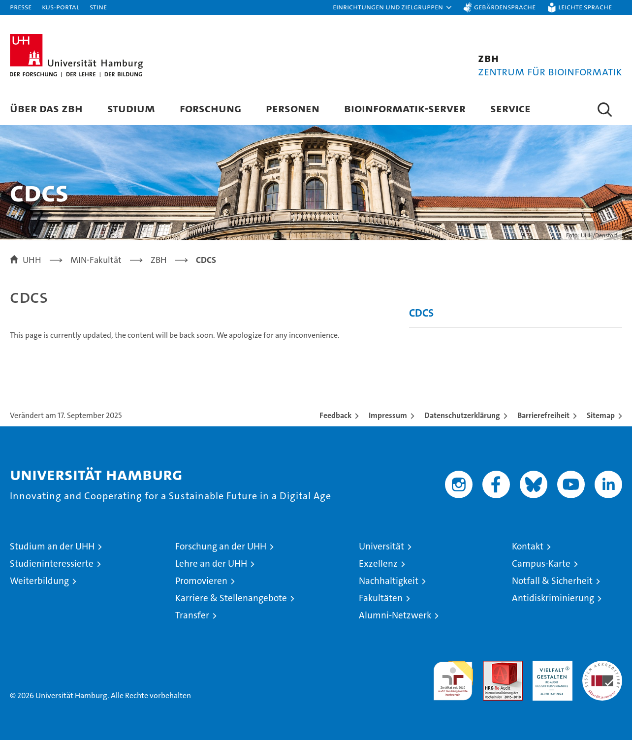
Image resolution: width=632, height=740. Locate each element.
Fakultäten (381, 598)
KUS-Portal (60, 6)
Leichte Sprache (585, 6)
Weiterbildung (39, 581)
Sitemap (601, 415)
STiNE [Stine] (98, 6)
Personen (292, 108)
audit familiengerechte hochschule (453, 676)
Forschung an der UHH (220, 546)
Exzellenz (378, 563)
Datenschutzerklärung (462, 415)
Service (510, 108)
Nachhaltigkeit (388, 581)
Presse (21, 6)
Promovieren (201, 581)
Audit (492, 666)
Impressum (388, 415)
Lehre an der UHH (211, 563)
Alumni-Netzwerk (395, 615)
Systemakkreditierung (602, 666)
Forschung (210, 108)
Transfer (192, 615)
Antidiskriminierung (553, 598)
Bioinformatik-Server (405, 108)
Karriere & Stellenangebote (231, 598)
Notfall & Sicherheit (552, 581)
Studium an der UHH (52, 546)
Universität (381, 546)
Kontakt (527, 546)
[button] (393, 7)
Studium (131, 108)
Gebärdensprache (505, 6)
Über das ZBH (46, 108)
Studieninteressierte (52, 563)
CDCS (421, 313)
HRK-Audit (550, 666)
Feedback (335, 415)
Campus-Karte (541, 563)
